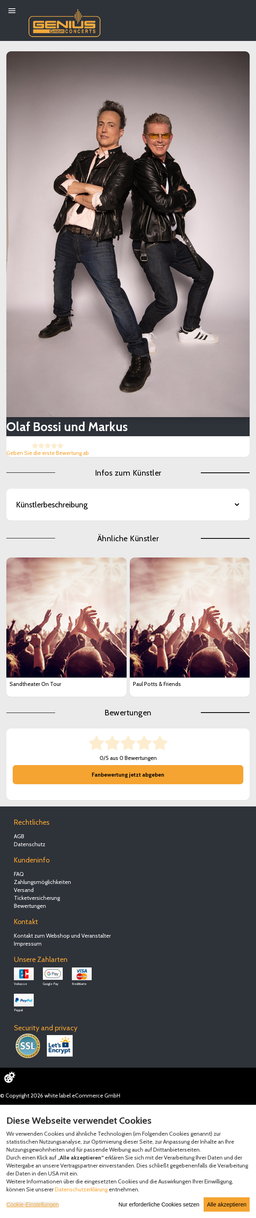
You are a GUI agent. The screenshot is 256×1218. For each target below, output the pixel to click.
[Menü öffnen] (12, 10)
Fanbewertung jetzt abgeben (128, 774)
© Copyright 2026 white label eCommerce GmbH (60, 1095)
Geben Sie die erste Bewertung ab (47, 453)
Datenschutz (29, 844)
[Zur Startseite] (64, 21)
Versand (24, 890)
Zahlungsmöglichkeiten (42, 882)
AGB (19, 836)
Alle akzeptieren (226, 1204)
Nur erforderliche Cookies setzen (159, 1204)
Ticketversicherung (37, 897)
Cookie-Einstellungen (32, 1204)
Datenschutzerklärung (81, 1189)
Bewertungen (30, 905)
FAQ (19, 874)
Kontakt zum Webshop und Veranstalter (62, 935)
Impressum (28, 943)
